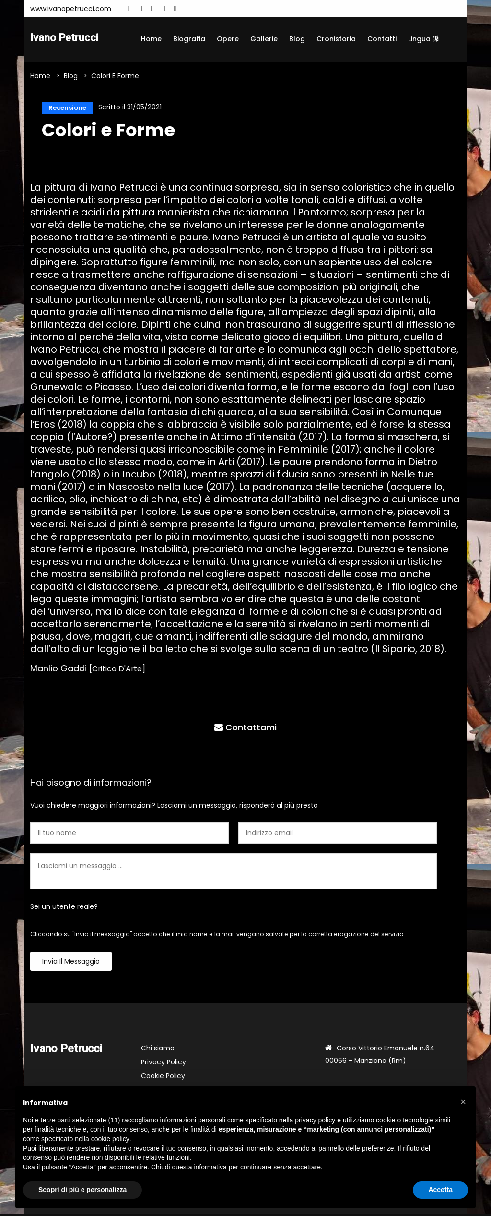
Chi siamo (158, 1050)
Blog (297, 39)
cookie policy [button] (110, 1139)
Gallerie (264, 39)
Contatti (382, 39)
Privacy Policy (163, 1064)
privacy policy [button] (315, 1120)
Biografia (189, 39)
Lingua (423, 39)
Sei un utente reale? (64, 909)
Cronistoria (336, 39)
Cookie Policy (163, 1078)
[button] (463, 1101)
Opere (228, 39)
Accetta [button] (440, 1189)
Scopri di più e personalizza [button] (82, 1189)
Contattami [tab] (245, 728)
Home (151, 39)
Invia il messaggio (71, 963)
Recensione (66, 108)
